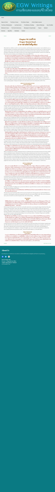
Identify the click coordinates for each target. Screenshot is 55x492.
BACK (5, 36)
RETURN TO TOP (47, 243)
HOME (5, 243)
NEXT (50, 36)
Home (2, 17)
